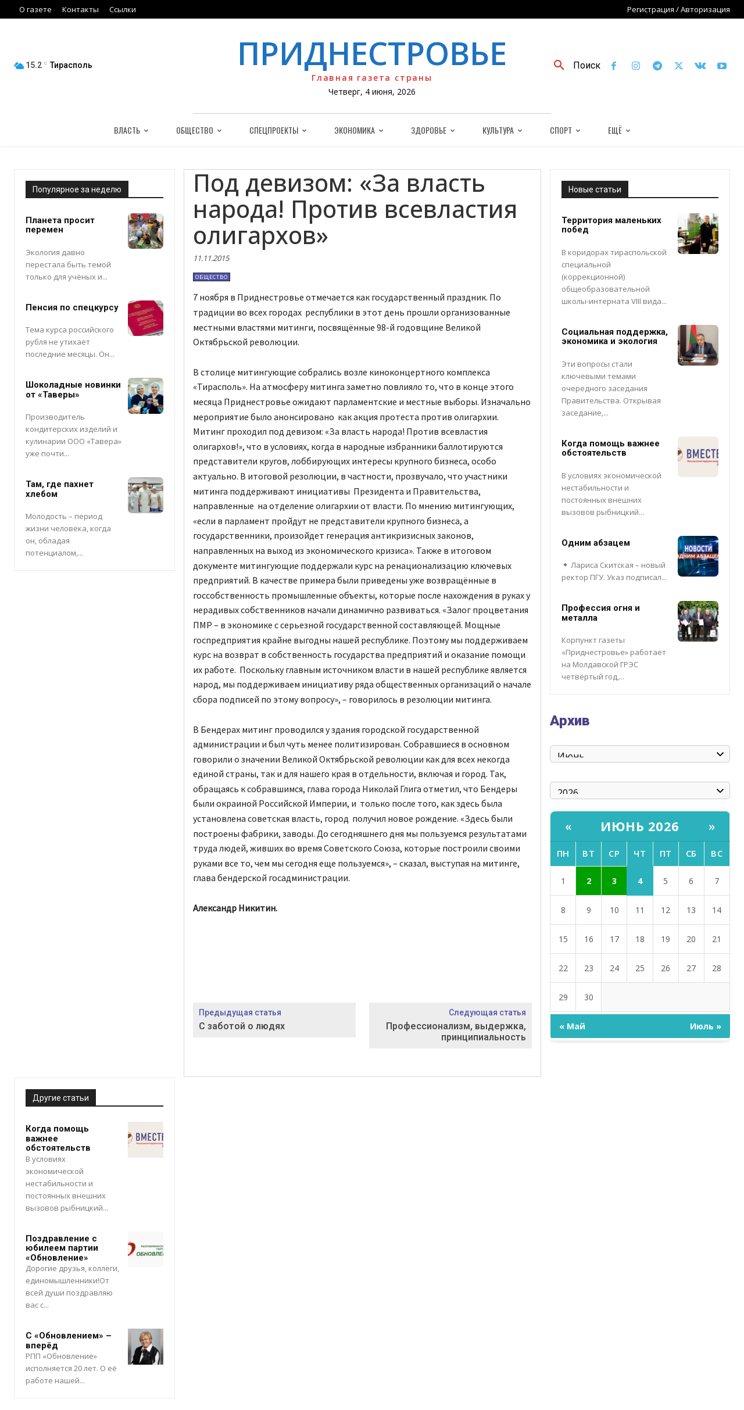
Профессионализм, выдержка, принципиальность (456, 1032)
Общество (211, 277)
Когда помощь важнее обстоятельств (610, 448)
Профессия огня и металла (600, 613)
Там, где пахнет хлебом (60, 489)
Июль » (705, 1026)
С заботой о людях (242, 1026)
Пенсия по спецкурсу (72, 307)
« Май (572, 1026)
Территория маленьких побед (611, 225)
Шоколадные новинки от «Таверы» (73, 390)
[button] (572, 66)
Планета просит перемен (60, 225)
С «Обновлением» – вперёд (69, 1340)
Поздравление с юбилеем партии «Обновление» (62, 1248)
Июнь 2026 (639, 826)
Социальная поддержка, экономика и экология (614, 337)
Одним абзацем (595, 543)
